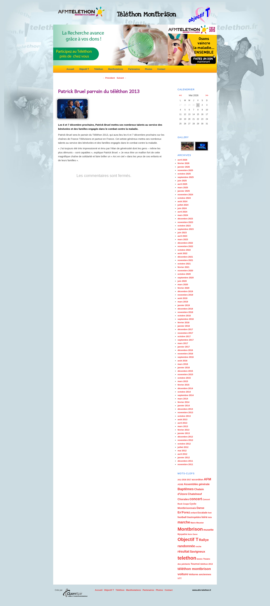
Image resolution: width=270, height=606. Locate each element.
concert (195, 499)
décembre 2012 (185, 436)
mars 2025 (183, 187)
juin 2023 (182, 232)
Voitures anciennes (200, 574)
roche (198, 546)
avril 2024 (182, 212)
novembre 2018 (185, 312)
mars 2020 (183, 284)
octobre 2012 (184, 443)
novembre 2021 (185, 260)
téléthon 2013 (206, 564)
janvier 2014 (184, 405)
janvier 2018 (184, 326)
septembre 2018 (186, 319)
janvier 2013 (184, 433)
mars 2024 (183, 215)
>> (207, 95)
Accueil (70, 69)
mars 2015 (183, 381)
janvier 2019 (184, 305)
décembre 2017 (185, 329)
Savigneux (197, 551)
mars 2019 (183, 301)
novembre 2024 (185, 194)
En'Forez (184, 512)
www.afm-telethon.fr (201, 590)
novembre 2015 (185, 374)
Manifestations (115, 69)
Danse (200, 508)
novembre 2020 (185, 270)
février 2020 (183, 288)
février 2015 (183, 385)
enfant (193, 512)
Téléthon (98, 69)
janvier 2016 (184, 367)
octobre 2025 (184, 174)
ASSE (180, 484)
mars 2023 (183, 239)
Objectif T (84, 69)
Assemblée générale (197, 484)
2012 (179, 480)
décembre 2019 (185, 291)
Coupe (186, 504)
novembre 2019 (185, 295)
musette (208, 529)
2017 (189, 480)
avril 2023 (182, 236)
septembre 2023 (186, 229)
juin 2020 (182, 281)
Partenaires (134, 69)
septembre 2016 (186, 357)
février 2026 (183, 163)
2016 (184, 480)
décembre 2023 (185, 218)
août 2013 (182, 419)
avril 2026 (182, 160)
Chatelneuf (195, 494)
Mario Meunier (197, 523)
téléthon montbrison (194, 569)
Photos (148, 69)
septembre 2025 (186, 177)
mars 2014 (183, 398)
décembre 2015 (185, 371)
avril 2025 (182, 184)
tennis (199, 559)
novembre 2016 (185, 353)
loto (210, 517)
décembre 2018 (185, 309)
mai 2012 (182, 450)
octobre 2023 (184, 225)
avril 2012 (182, 454)
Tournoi (195, 563)
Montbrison (190, 529)
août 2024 (182, 201)
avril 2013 (182, 423)
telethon (187, 558)
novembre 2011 (185, 464)
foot (210, 513)
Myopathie (182, 534)
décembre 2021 (185, 257)
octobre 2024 (184, 198)
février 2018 (183, 322)
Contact (161, 69)
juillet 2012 (183, 447)
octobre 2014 (184, 392)
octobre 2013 (184, 416)
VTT (180, 578)
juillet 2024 (183, 205)
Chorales (183, 499)
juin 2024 (182, 208)
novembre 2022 (185, 246)
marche (184, 522)
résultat (183, 551)
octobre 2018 (184, 315)
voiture (183, 574)
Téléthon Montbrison (146, 14)
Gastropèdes (194, 517)
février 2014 (183, 402)
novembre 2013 (185, 412)
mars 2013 (183, 426)
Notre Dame (193, 534)
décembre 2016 (185, 350)
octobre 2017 (184, 336)
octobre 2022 (184, 250)
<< (180, 95)
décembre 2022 (185, 243)
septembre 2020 (186, 277)
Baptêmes (186, 489)
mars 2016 (183, 364)
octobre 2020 (184, 274)
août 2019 (182, 298)
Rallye (204, 540)
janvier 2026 (184, 167)
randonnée (186, 546)
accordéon (197, 479)
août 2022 (182, 253)
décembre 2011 (185, 461)
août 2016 (182, 360)
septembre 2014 (186, 395)
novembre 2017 (185, 333)
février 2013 (183, 430)
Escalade (202, 512)
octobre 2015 (184, 378)
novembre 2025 (185, 170)
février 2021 (183, 267)
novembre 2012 (185, 440)
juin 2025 (182, 180)
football (182, 517)
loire (204, 517)
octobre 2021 (184, 263)
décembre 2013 (185, 409)
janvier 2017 (184, 347)
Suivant (121, 78)
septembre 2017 (186, 340)
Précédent (109, 78)
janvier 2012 (184, 457)
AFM (207, 479)
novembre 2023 (185, 222)
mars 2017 (183, 343)
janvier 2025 (184, 191)
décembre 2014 (185, 388)
